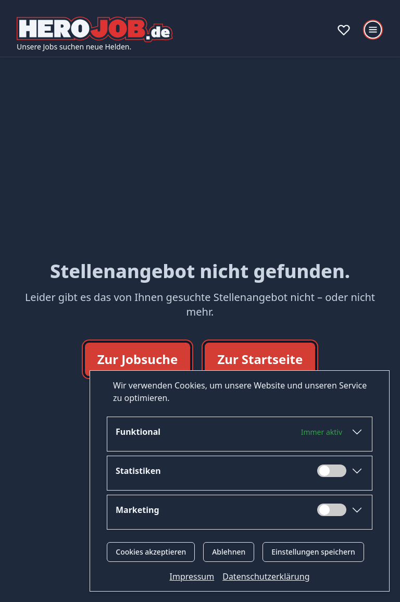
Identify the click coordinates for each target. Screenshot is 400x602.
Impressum (192, 576)
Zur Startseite (260, 359)
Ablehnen (228, 552)
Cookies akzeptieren (151, 552)
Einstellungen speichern (313, 552)
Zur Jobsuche (137, 359)
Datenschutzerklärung (265, 576)
